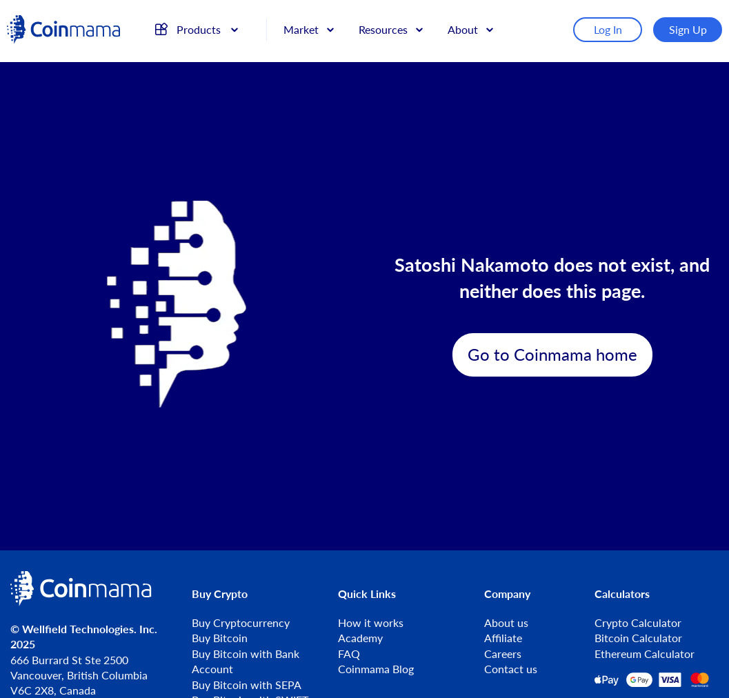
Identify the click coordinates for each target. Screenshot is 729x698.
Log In (608, 29)
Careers (502, 653)
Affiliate (503, 637)
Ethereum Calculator (645, 653)
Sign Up (688, 29)
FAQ (349, 653)
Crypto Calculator (638, 622)
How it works (370, 622)
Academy (360, 637)
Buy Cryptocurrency (241, 622)
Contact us (510, 668)
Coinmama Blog (376, 668)
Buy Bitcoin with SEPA (246, 684)
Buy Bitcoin (220, 637)
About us (506, 622)
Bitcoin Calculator (638, 637)
